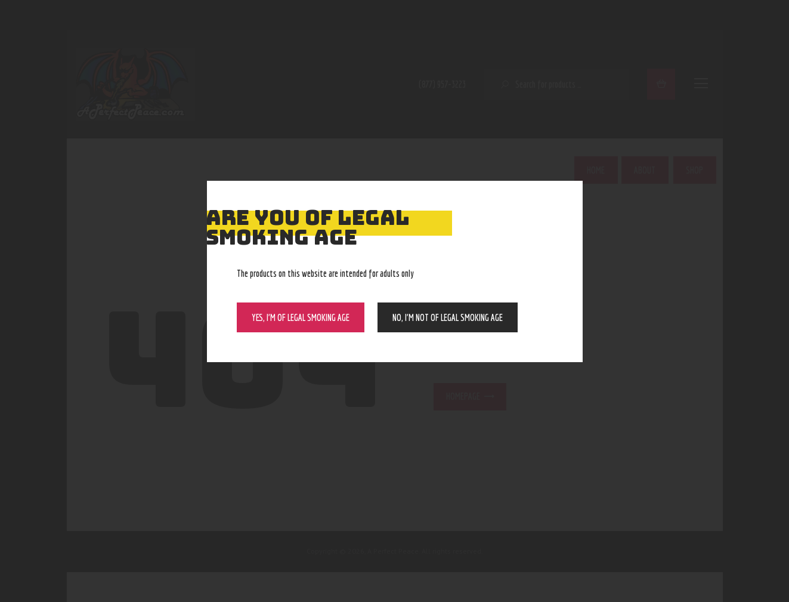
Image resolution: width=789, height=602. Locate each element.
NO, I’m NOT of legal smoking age (447, 317)
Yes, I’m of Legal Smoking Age (300, 317)
